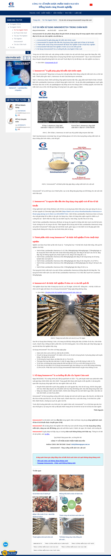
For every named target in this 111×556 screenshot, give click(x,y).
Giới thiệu (47, 13)
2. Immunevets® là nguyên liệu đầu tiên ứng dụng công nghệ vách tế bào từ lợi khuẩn (63, 42)
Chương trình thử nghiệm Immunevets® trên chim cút (62, 291)
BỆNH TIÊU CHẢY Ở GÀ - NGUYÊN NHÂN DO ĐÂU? (77, 488)
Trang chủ (35, 13)
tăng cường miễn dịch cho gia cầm (73, 523)
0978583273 (21, 125)
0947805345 (21, 111)
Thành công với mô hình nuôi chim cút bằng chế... (95, 488)
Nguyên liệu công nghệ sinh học (68, 546)
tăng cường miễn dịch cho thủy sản (47, 527)
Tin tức (69, 13)
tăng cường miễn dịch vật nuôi (83, 520)
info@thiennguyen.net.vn (80, 443)
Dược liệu (61, 550)
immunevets (38, 520)
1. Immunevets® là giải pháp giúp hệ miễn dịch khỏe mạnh (54, 40)
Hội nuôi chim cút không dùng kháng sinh (51, 459)
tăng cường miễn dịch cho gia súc (46, 523)
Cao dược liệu (62, 548)
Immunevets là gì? (51, 62)
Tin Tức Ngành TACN (49, 20)
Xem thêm (35, 553)
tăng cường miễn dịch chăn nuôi (57, 520)
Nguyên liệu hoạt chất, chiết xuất (68, 543)
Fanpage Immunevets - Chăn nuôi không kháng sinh (55, 461)
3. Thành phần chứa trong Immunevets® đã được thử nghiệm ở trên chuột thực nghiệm (64, 44)
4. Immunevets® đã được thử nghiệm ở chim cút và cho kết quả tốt (57, 46)
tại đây (47, 433)
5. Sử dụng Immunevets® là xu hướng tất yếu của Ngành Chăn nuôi (57, 48)
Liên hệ (78, 13)
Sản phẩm (58, 13)
